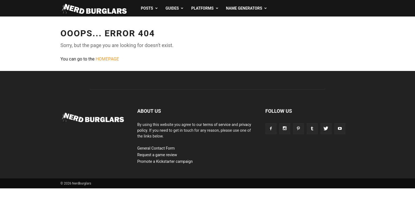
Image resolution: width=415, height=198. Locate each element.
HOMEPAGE (107, 59)
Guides (174, 8)
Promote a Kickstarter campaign (165, 161)
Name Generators (246, 8)
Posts (149, 8)
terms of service (217, 124)
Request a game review (157, 155)
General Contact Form (156, 148)
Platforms (204, 8)
